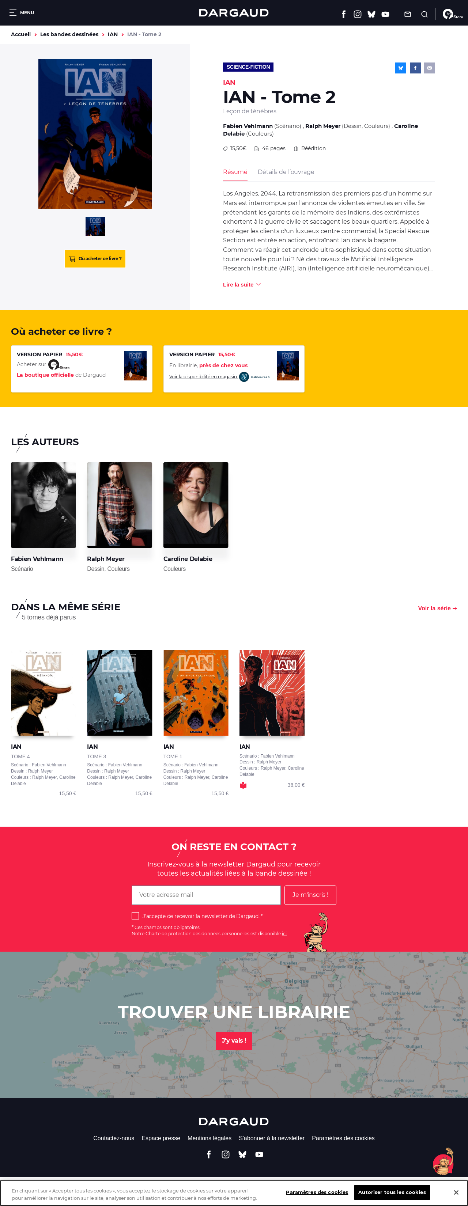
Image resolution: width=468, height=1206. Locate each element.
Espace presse (160, 1138)
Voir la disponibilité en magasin (220, 377)
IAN (113, 34)
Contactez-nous (113, 1138)
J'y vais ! (234, 1040)
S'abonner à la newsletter (272, 1138)
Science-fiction (248, 67)
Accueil (21, 34)
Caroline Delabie (187, 558)
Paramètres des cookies (343, 1138)
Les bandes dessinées (69, 34)
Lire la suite (238, 284)
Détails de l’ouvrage (286, 171)
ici (284, 933)
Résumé (235, 171)
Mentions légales (209, 1138)
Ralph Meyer (322, 125)
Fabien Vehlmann (248, 125)
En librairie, (208, 365)
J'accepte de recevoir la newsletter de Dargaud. (201, 916)
